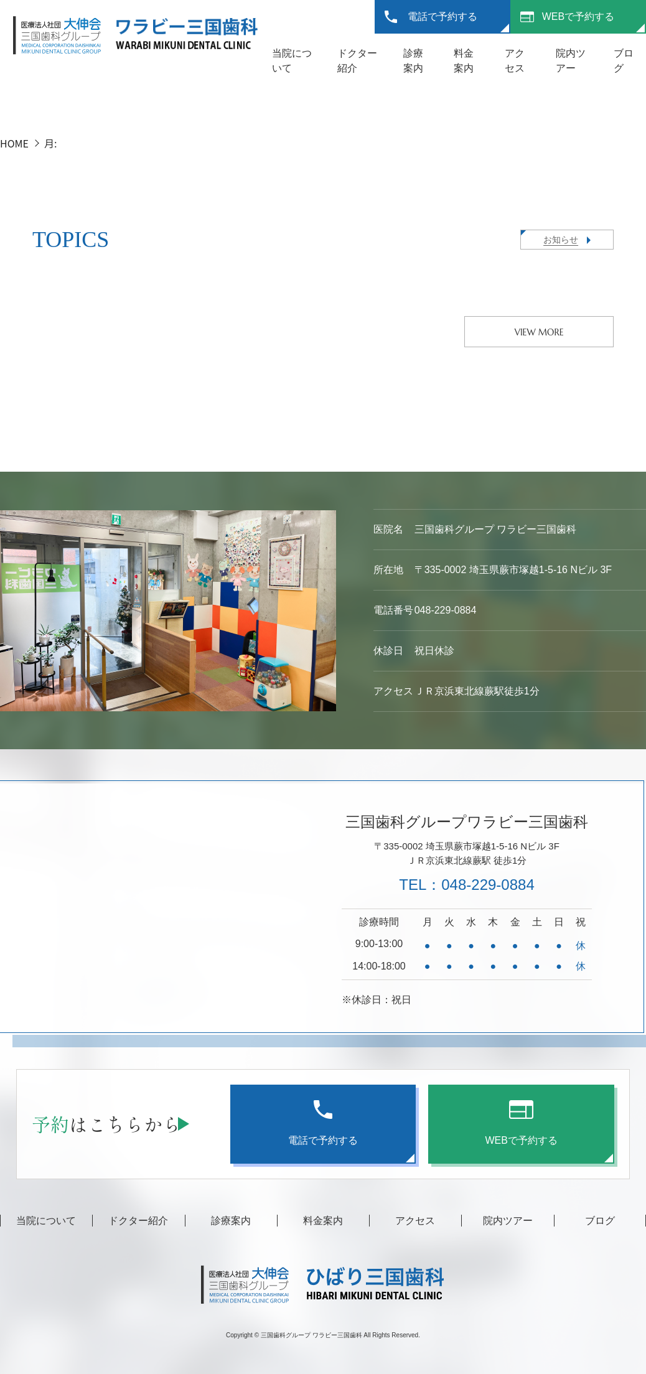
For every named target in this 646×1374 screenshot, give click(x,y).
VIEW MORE (539, 332)
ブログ (600, 1220)
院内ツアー (508, 1220)
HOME (14, 143)
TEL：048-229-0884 (466, 884)
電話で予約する (442, 16)
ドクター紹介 (138, 1220)
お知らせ (560, 240)
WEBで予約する (578, 16)
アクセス (415, 1220)
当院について (46, 1220)
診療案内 (231, 1220)
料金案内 (323, 1220)
